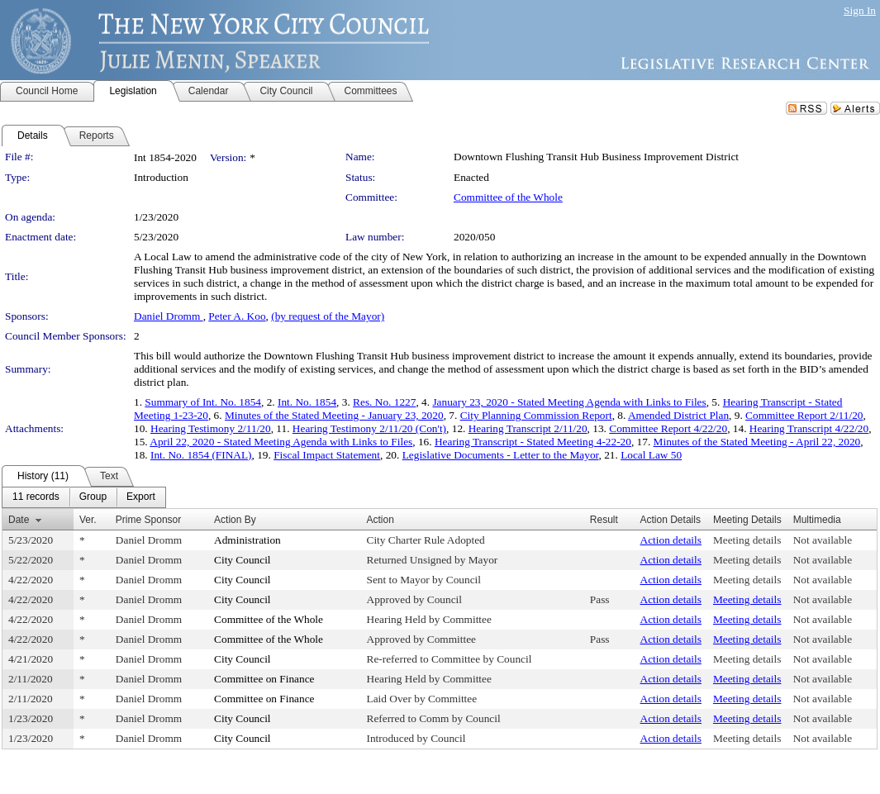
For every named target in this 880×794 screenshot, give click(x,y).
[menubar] (84, 497)
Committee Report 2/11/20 (804, 415)
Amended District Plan (678, 415)
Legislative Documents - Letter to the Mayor (500, 455)
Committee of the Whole (508, 197)
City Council (242, 560)
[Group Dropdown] (93, 497)
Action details (671, 540)
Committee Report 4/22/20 (668, 428)
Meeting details (747, 540)
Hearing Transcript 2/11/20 (528, 428)
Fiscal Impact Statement (327, 455)
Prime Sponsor (148, 519)
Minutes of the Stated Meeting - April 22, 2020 (757, 441)
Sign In (860, 10)
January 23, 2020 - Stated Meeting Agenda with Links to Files (569, 402)
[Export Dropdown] (141, 497)
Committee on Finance (264, 679)
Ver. (88, 519)
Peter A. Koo (236, 316)
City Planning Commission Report (536, 415)
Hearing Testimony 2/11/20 (210, 428)
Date (18, 519)
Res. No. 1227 (384, 402)
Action (380, 519)
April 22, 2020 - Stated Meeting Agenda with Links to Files (281, 441)
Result (604, 519)
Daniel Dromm (168, 316)
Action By (235, 519)
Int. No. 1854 (307, 402)
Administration (247, 540)
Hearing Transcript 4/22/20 (808, 428)
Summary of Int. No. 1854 (203, 402)
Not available (822, 540)
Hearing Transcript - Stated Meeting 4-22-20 (533, 441)
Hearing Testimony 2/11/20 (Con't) (369, 428)
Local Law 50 (651, 455)
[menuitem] (35, 497)
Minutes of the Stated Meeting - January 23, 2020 (334, 415)
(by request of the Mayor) (327, 316)
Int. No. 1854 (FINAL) (201, 455)
